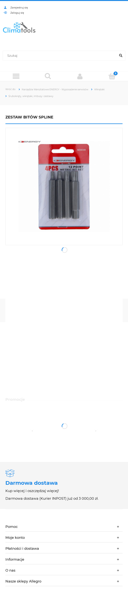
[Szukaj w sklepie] (60, 55)
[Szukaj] (120, 55)
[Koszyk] (112, 76)
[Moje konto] (80, 76)
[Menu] (16, 76)
